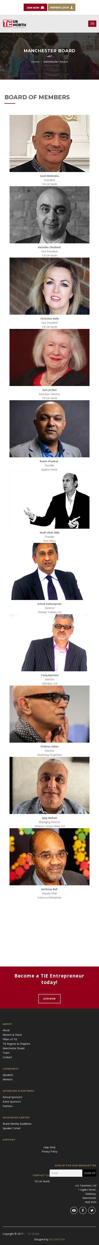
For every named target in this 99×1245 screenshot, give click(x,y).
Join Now (49, 998)
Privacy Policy (49, 1151)
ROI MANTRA (57, 1239)
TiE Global (33, 1233)
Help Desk (49, 1147)
